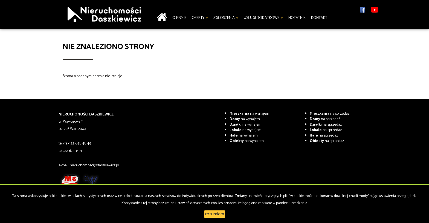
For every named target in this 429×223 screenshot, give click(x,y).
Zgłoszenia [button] (225, 18)
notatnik (297, 18)
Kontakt (319, 18)
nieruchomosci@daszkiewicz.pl (94, 165)
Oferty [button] (200, 18)
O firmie (179, 18)
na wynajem (249, 114)
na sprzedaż (329, 114)
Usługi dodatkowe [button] (263, 18)
